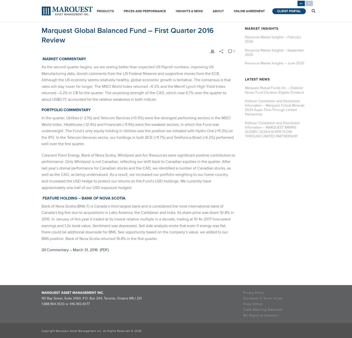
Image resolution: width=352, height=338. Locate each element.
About (218, 11)
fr (309, 3)
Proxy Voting (252, 304)
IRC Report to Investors (260, 315)
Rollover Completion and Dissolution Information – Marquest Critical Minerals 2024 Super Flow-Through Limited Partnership (275, 108)
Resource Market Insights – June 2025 (274, 63)
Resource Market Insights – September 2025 (274, 52)
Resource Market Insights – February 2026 (273, 39)
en (301, 3)
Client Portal (289, 11)
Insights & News (189, 11)
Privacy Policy (253, 293)
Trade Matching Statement (263, 310)
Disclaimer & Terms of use (263, 298)
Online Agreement (249, 11)
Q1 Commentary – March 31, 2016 (70, 250)
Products (105, 11)
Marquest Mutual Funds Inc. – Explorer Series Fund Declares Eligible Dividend (274, 90)
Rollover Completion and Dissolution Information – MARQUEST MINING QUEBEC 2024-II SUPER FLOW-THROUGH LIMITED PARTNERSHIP (272, 130)
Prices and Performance (145, 11)
